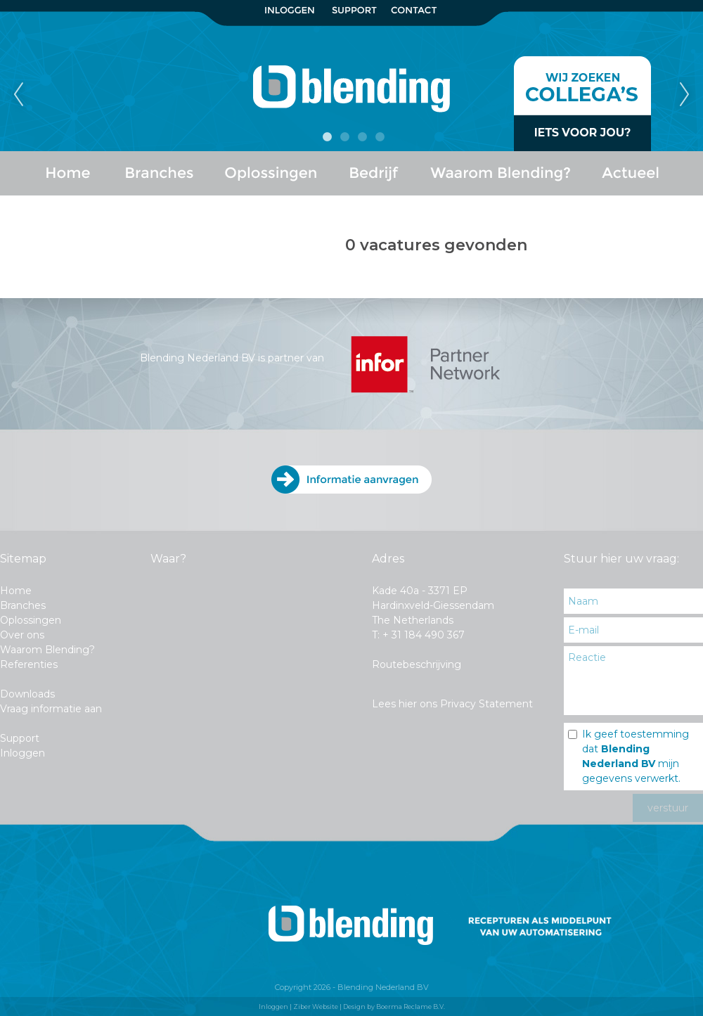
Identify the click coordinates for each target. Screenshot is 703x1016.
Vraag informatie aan (51, 708)
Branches (23, 605)
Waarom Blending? (47, 649)
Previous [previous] (18, 95)
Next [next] (684, 95)
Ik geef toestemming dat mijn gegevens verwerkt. (635, 756)
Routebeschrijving (416, 664)
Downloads (27, 694)
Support (19, 738)
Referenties (29, 664)
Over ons (22, 635)
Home (16, 590)
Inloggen (22, 753)
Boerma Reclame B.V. (410, 1006)
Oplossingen (30, 620)
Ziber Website (315, 1006)
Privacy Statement (486, 703)
